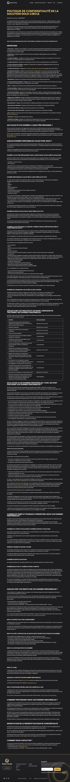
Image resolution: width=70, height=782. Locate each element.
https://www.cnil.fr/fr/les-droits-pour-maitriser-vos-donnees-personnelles (26, 615)
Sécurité (49, 2)
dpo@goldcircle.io (11, 136)
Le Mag (31, 2)
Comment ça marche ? (40, 2)
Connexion (59, 2)
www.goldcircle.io (13, 114)
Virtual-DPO (25, 680)
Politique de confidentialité (40, 778)
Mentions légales (22, 778)
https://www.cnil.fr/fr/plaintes (48, 695)
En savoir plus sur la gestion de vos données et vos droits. (52, 772)
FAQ (54, 2)
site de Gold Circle (24, 95)
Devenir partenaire (33, 766)
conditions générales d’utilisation (34, 68)
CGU (30, 778)
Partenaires (21, 484)
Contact (18, 769)
